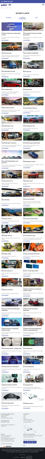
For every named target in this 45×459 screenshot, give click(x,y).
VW (25, 442)
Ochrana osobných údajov (28, 420)
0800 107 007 (7, 1)
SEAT (34, 442)
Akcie (24, 416)
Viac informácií (22, 454)
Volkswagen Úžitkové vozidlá (6, 418)
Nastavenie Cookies (27, 422)
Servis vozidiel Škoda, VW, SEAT (7, 439)
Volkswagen (8, 17)
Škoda (36, 17)
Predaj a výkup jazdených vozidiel (7, 441)
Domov (2, 7)
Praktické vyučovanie (27, 419)
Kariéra (24, 418)
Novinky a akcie (9, 7)
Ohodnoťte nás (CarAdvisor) (6, 443)
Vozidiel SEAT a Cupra (5, 422)
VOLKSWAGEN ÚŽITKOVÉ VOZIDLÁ (22, 18)
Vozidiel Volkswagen (5, 415)
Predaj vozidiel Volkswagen (6, 435)
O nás (24, 415)
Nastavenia (23, 457)
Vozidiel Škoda (4, 416)
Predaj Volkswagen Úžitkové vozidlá (8, 438)
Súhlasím (29, 457)
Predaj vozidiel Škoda (5, 437)
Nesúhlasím (16, 457)
